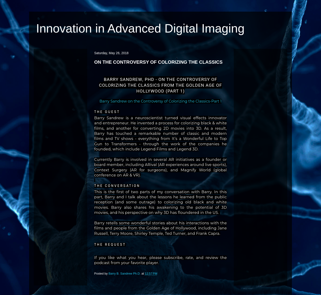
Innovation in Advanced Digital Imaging (140, 28)
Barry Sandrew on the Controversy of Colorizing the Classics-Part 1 (161, 101)
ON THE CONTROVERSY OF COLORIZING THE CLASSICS (158, 62)
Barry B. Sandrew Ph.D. (124, 273)
